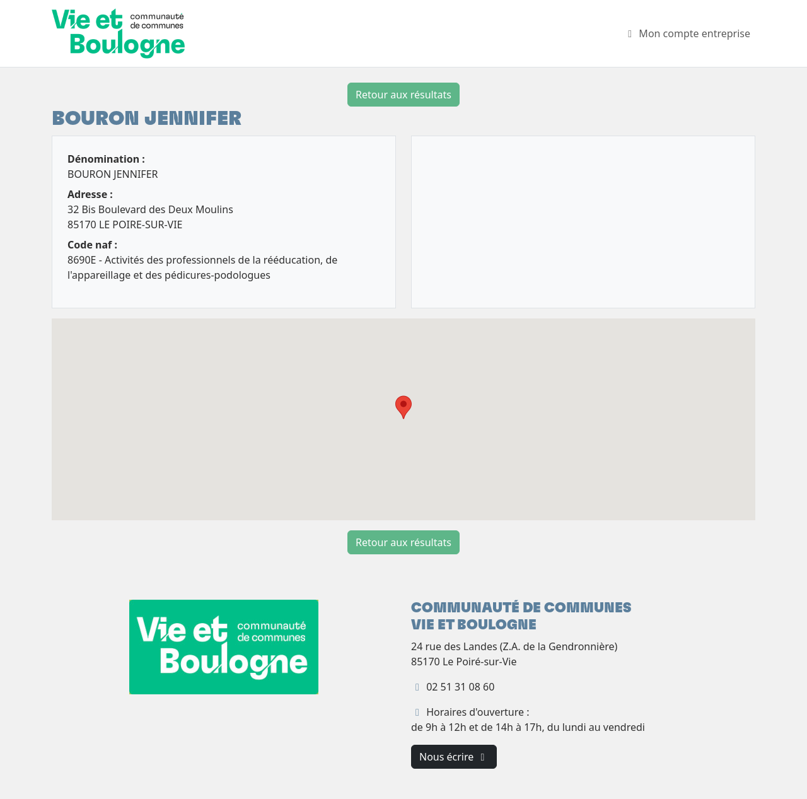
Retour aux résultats (403, 95)
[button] (403, 407)
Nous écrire (454, 757)
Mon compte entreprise (687, 33)
